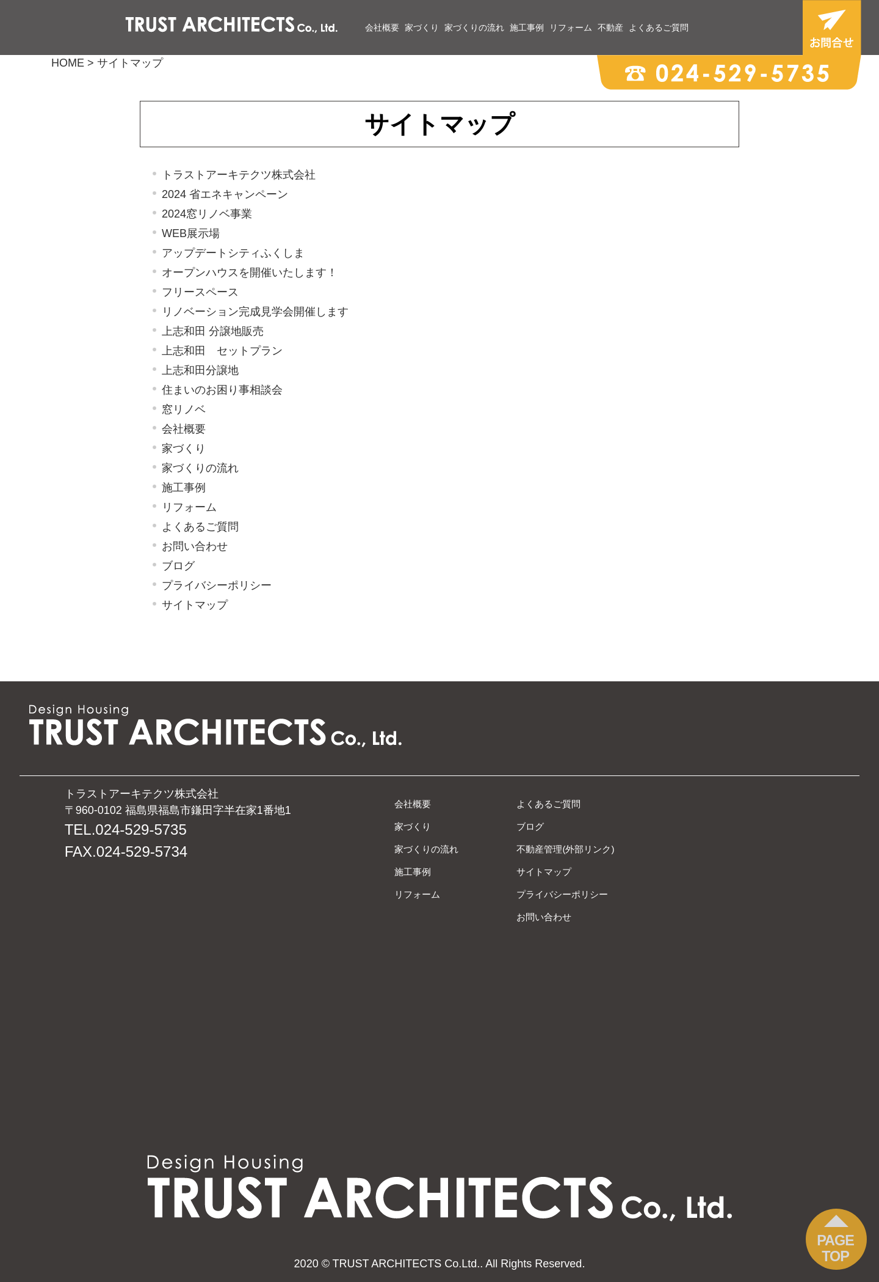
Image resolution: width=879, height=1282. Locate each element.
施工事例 (527, 27)
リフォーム (570, 27)
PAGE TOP (835, 1248)
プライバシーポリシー (217, 585)
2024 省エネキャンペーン (225, 194)
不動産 (610, 27)
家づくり (422, 27)
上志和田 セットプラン (222, 351)
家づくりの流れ (474, 27)
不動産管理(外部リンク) (565, 849)
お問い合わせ (195, 546)
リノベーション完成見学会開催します (255, 312)
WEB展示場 (191, 233)
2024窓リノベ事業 (207, 214)
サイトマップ (195, 605)
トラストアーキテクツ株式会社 (239, 175)
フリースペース (200, 292)
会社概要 (382, 27)
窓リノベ (184, 409)
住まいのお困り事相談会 (222, 390)
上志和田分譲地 (200, 370)
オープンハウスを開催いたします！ (250, 272)
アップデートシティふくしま (233, 253)
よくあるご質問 (659, 27)
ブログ (178, 566)
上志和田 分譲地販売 (213, 331)
